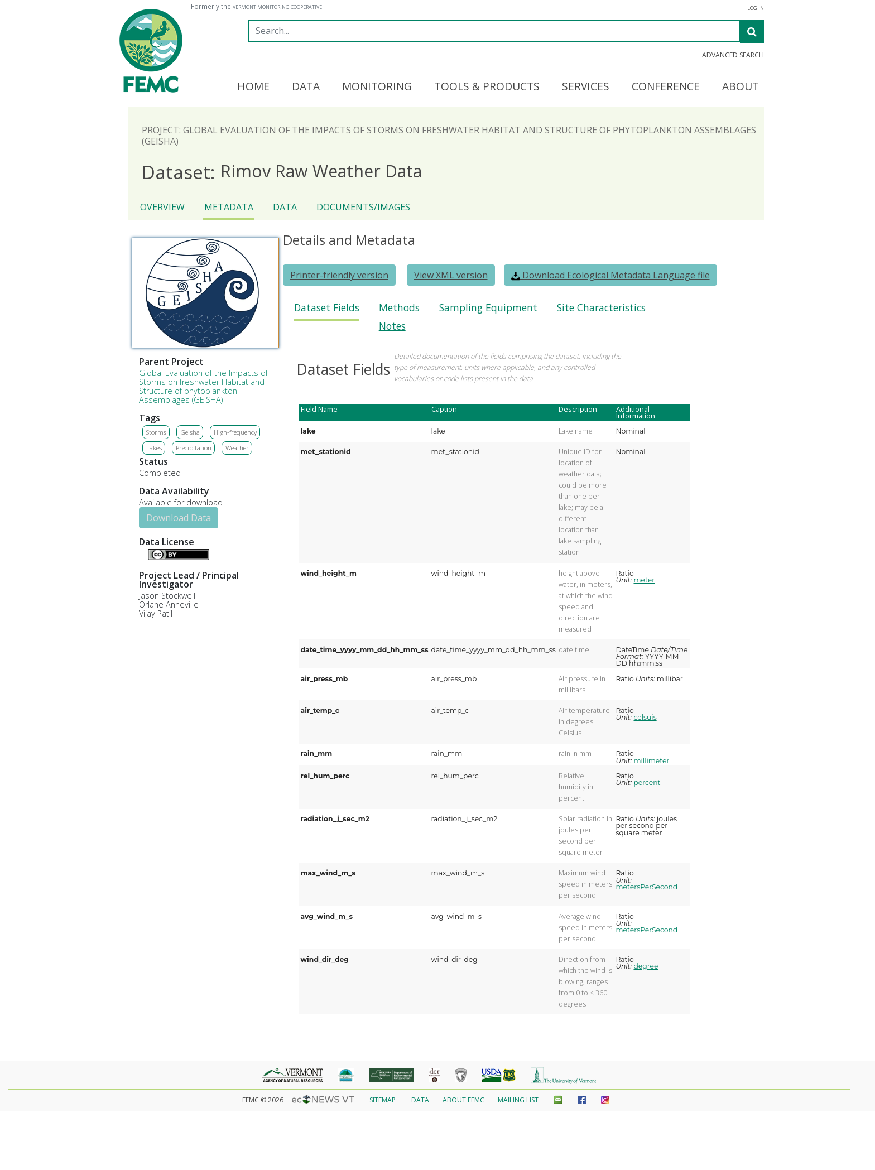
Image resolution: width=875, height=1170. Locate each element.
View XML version (451, 275)
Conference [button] (666, 87)
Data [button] (306, 87)
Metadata (228, 207)
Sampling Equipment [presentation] (488, 307)
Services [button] (585, 87)
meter (644, 580)
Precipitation (193, 448)
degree (645, 966)
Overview (162, 207)
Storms (156, 432)
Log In (755, 8)
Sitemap (382, 1100)
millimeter (651, 761)
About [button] (740, 87)
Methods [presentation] (399, 307)
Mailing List (518, 1100)
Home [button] (253, 87)
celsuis (644, 717)
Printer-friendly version (339, 275)
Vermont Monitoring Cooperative (277, 7)
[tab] (326, 311)
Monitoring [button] (377, 87)
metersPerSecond (647, 887)
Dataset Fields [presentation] (326, 307)
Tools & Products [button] (487, 87)
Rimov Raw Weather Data (282, 171)
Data (285, 207)
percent (646, 782)
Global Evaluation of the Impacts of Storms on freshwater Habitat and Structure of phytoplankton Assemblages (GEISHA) (203, 386)
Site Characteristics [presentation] (601, 307)
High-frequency (235, 432)
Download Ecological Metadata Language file (610, 275)
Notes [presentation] (392, 326)
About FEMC (463, 1100)
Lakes (154, 448)
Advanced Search (733, 55)
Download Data (178, 518)
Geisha (190, 432)
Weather (237, 448)
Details (143, 553)
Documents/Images (363, 207)
